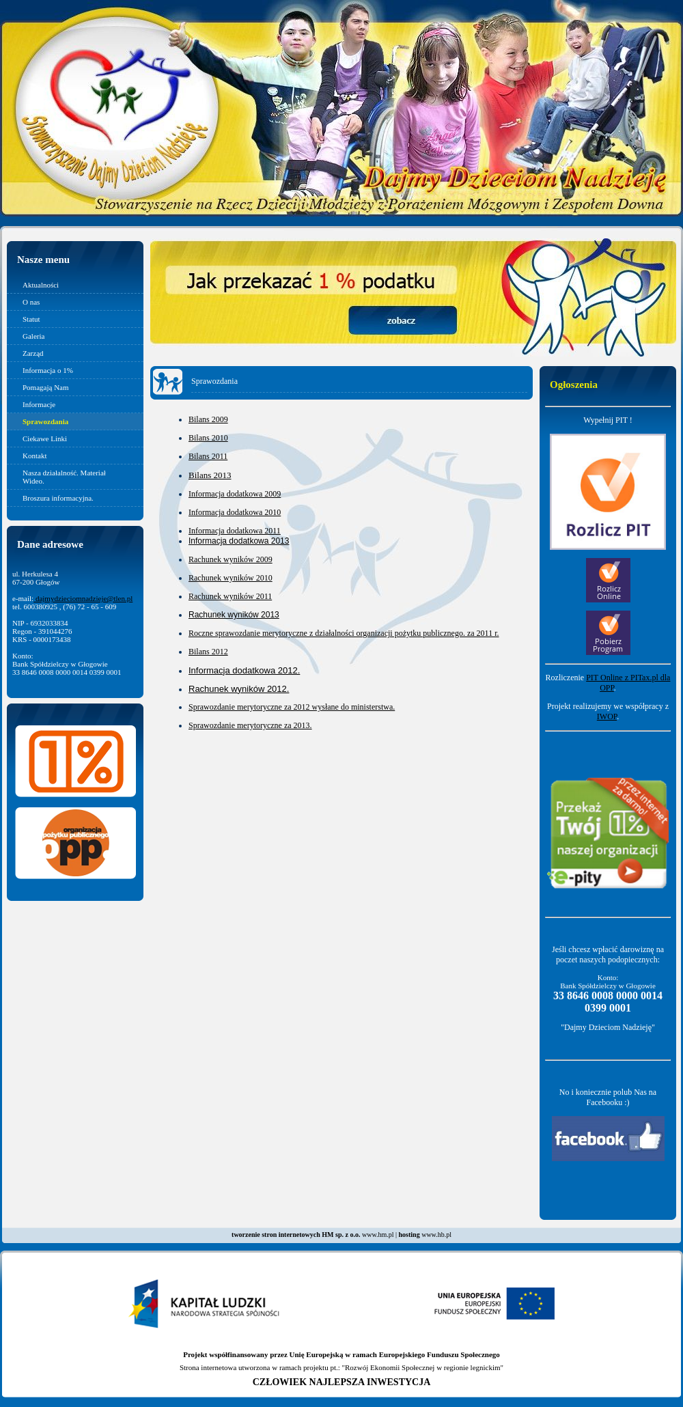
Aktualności (41, 285)
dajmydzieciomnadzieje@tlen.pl (83, 598)
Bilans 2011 (208, 456)
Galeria (33, 336)
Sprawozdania (45, 421)
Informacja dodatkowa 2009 (235, 494)
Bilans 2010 (208, 438)
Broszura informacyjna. (58, 498)
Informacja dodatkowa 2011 (235, 530)
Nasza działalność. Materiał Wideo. (64, 477)
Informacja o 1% (48, 370)
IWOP (607, 716)
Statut (31, 319)
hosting (409, 1234)
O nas (31, 302)
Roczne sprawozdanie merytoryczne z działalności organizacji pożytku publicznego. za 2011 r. (344, 633)
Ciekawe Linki (45, 438)
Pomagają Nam (46, 387)
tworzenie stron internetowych (276, 1234)
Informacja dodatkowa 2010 (235, 512)
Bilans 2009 (208, 419)
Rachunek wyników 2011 (230, 596)
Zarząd (33, 353)
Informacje (39, 404)
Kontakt (34, 455)
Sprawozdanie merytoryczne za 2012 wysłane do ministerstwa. (292, 707)
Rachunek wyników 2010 (231, 578)
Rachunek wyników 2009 (231, 559)
